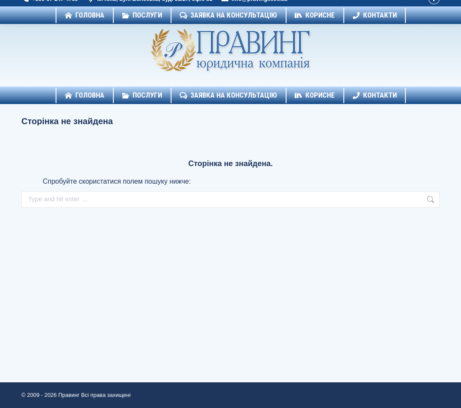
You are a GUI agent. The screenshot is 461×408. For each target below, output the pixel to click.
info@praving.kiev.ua (254, 8)
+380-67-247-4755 (49, 8)
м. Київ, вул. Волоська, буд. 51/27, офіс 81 (149, 8)
